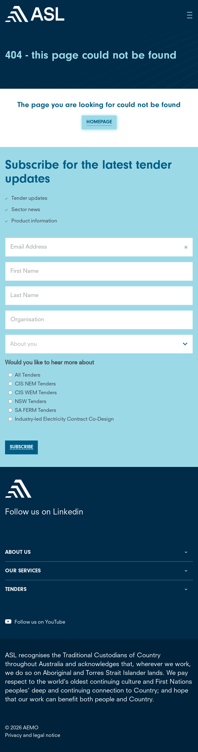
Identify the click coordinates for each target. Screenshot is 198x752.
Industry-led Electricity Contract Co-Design (64, 419)
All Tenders (27, 375)
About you (23, 344)
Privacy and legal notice (32, 735)
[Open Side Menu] (190, 15)
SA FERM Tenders (35, 410)
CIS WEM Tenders (36, 393)
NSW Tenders (30, 401)
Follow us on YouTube (35, 622)
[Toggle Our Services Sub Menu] (99, 571)
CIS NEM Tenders (35, 384)
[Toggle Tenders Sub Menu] (99, 589)
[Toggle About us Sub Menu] (99, 552)
